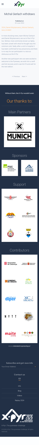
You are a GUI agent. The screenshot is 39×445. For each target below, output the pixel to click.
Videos (19, 396)
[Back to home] (19, 4)
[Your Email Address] (19, 366)
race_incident (6, 30)
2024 (3, 27)
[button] (3, 4)
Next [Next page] (24, 76)
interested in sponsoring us (21, 346)
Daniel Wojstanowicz (13, 27)
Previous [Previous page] (16, 76)
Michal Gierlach (27, 27)
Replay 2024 (19, 400)
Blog (19, 391)
